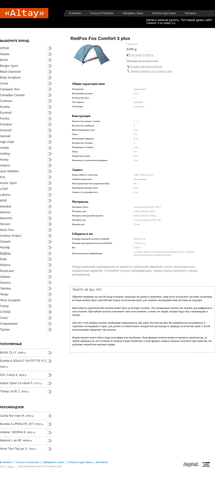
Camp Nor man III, (17, 415)
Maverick (6, 218)
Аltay (10, 466)
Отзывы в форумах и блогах (146, 66)
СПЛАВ (5, 312)
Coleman (6, 101)
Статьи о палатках (101, 13)
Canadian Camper (12, 95)
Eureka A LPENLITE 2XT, (22, 424)
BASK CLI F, (13, 352)
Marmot (5, 212)
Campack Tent (9, 89)
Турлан (5, 329)
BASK (4, 60)
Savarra (5, 282)
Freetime (6, 124)
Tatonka (5, 288)
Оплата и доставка (164, 13)
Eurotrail (5, 112)
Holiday (5, 153)
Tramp (4, 306)
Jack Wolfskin (9, 171)
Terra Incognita (10, 300)
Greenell (6, 130)
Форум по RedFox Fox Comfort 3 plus (151, 71)
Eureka (5, 107)
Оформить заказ (133, 13)
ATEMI (4, 48)
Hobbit (4, 148)
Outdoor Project (10, 235)
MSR (3, 200)
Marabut (5, 206)
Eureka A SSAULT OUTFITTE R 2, (23, 363)
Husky (4, 159)
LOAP (4, 189)
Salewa (5, 276)
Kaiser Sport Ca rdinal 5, (21, 383)
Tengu (4, 294)
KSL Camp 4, (13, 375)
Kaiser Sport (8, 183)
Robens (5, 265)
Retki (3, 259)
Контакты (190, 13)
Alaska (4, 54)
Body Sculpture (10, 77)
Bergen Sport (9, 65)
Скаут (4, 317)
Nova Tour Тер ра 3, (18, 448)
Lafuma (5, 194)
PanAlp (5, 247)
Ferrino (5, 118)
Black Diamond (10, 71)
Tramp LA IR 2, (15, 391)
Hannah (5, 136)
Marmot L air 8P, (16, 440)
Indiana (5, 165)
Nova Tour (7, 230)
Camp (4, 83)
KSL (3, 177)
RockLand (7, 271)
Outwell (5, 241)
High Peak (7, 142)
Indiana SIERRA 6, (17, 432)
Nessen (5, 224)
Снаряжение (9, 323)
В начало (75, 13)
